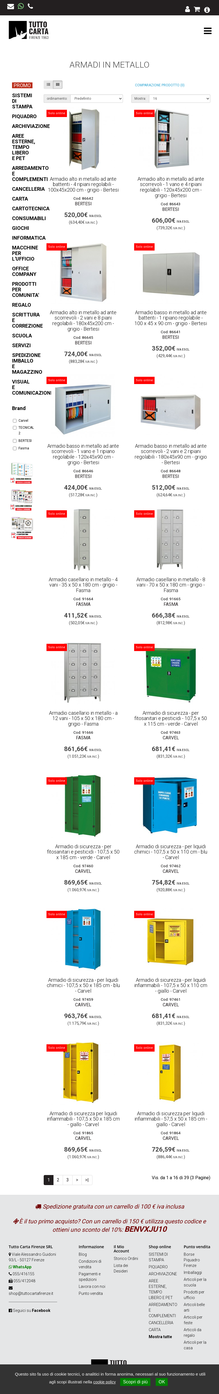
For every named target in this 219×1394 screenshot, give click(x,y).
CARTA (155, 1330)
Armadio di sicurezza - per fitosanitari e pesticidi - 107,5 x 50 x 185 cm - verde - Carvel (83, 852)
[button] (207, 9)
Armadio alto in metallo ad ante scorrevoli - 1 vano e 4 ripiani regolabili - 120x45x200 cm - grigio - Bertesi (171, 187)
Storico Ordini (126, 1258)
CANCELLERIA (161, 1323)
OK (162, 1381)
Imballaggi (193, 1272)
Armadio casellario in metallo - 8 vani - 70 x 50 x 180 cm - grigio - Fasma (170, 585)
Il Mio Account (121, 1249)
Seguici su (31, 1310)
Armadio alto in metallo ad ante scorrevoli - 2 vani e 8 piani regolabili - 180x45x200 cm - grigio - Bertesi (83, 320)
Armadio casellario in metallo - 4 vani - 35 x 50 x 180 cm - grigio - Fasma (83, 585)
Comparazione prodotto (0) (160, 85)
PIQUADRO (158, 1267)
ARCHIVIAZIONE (163, 1274)
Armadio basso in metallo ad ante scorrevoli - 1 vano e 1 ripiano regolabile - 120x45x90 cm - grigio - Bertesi (83, 454)
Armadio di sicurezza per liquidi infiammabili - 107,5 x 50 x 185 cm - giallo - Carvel (83, 1119)
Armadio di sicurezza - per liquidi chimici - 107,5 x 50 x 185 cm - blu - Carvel (83, 985)
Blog (83, 1254)
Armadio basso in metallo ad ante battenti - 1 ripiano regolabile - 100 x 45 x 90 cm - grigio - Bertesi (170, 318)
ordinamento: (57, 99)
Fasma (21, 448)
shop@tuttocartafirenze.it (31, 1293)
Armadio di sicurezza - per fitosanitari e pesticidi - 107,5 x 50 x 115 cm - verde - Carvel (170, 718)
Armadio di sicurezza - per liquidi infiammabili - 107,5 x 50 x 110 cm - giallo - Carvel (170, 985)
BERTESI (22, 441)
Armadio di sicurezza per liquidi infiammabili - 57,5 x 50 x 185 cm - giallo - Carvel (170, 1119)
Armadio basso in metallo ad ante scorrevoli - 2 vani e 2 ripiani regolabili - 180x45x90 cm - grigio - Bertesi (171, 454)
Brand (19, 408)
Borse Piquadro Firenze (192, 1260)
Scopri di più (135, 1381)
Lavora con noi (92, 1286)
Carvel (20, 421)
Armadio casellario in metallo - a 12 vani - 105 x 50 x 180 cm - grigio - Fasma (83, 718)
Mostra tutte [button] (160, 1337)
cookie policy (104, 1382)
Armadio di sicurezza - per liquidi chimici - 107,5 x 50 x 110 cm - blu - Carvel (170, 852)
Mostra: (140, 99)
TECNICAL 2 (22, 430)
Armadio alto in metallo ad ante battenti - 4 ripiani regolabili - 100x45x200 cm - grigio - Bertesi (83, 184)
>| (87, 1180)
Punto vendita (91, 1293)
